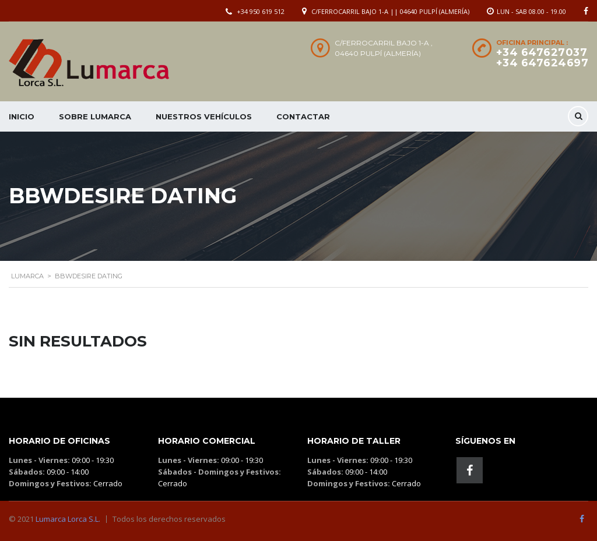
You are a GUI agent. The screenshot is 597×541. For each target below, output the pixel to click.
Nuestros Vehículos (204, 116)
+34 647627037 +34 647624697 (542, 57)
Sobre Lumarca (95, 116)
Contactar (303, 116)
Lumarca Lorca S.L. (68, 519)
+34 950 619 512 (261, 11)
